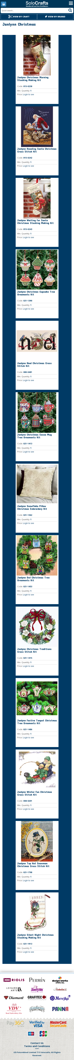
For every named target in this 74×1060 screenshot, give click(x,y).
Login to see (28, 94)
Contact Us (37, 1043)
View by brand (55, 16)
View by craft (19, 16)
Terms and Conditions (37, 1046)
